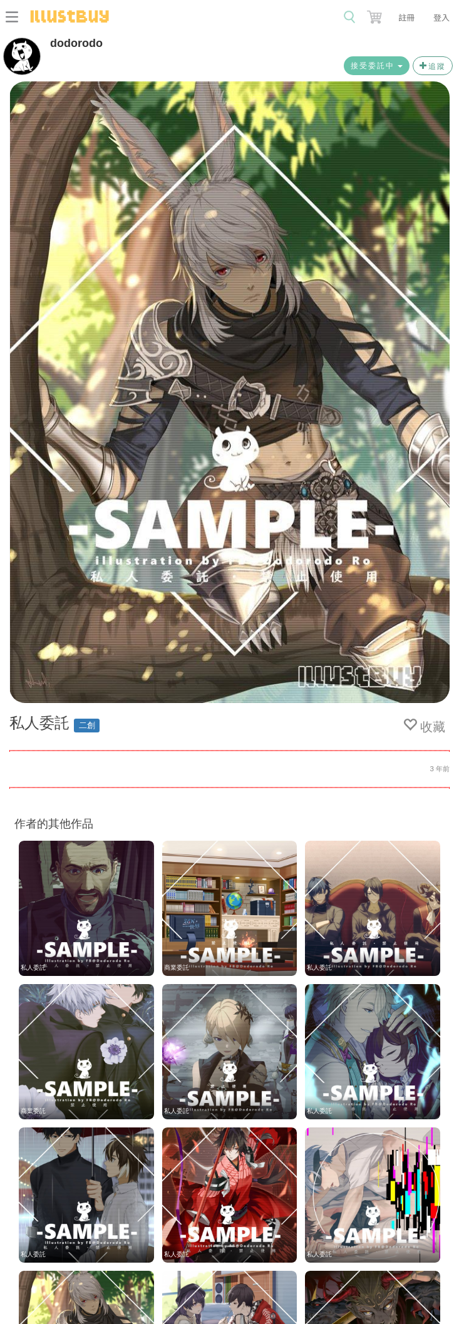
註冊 (406, 17)
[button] (376, 14)
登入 (441, 17)
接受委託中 (377, 65)
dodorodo (76, 43)
